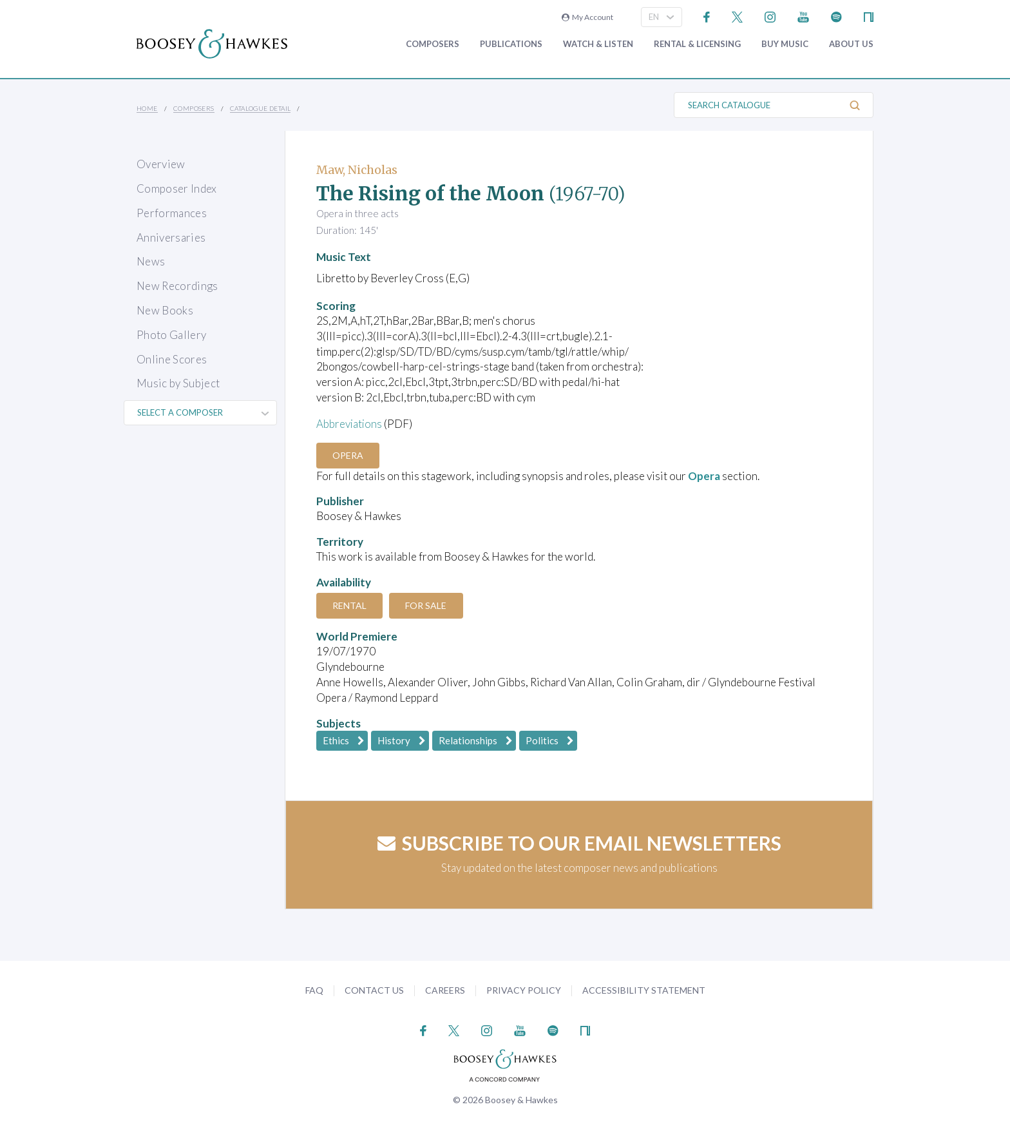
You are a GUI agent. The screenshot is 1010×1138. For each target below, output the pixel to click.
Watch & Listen (598, 44)
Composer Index (177, 188)
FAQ (314, 990)
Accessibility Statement (643, 990)
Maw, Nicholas (356, 169)
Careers (445, 990)
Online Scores (172, 359)
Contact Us (374, 990)
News (151, 261)
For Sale (427, 605)
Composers (432, 44)
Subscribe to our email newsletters (579, 842)
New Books (165, 310)
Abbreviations (349, 423)
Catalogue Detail (260, 108)
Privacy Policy (523, 990)
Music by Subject (178, 383)
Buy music (784, 44)
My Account (587, 17)
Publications (511, 44)
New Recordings (177, 286)
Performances (172, 213)
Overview (161, 164)
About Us (851, 44)
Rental (350, 605)
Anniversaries (171, 237)
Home (147, 108)
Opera (348, 455)
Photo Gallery (171, 335)
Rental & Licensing (697, 44)
